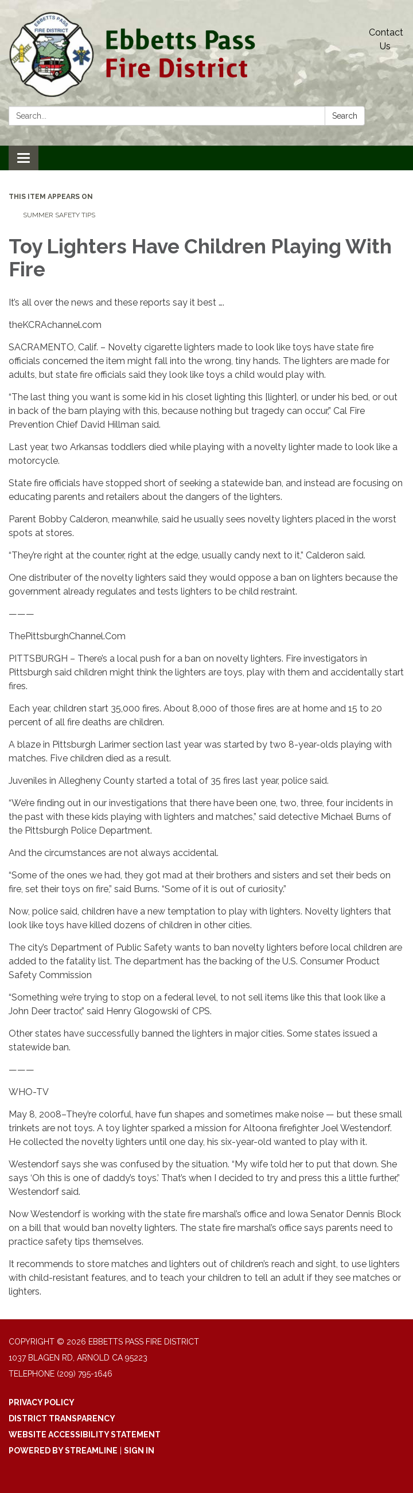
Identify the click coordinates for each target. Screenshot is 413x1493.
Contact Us (386, 39)
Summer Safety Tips (59, 215)
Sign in (139, 1450)
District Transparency (62, 1418)
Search (344, 115)
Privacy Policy (42, 1402)
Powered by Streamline (63, 1450)
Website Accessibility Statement (85, 1434)
